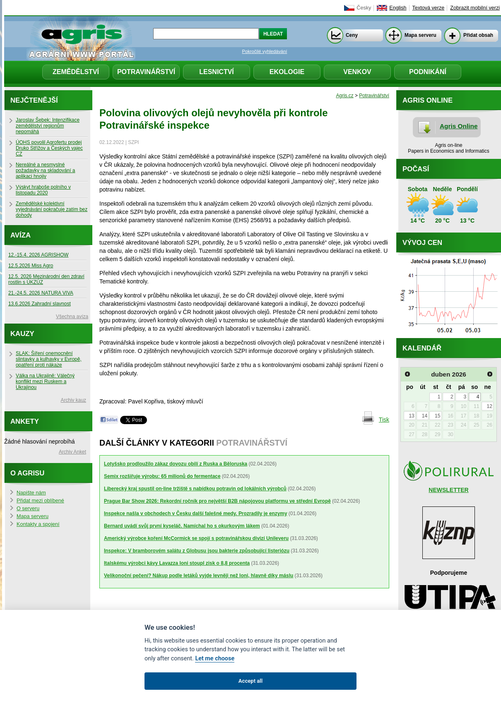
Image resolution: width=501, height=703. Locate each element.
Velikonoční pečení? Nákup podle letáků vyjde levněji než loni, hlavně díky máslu (198, 575)
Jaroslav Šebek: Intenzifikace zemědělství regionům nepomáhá (47, 125)
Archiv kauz (73, 400)
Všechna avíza (72, 316)
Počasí (415, 169)
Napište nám (31, 493)
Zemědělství (76, 71)
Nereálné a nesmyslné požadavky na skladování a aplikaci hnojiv (45, 170)
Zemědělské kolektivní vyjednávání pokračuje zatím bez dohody (51, 209)
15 (437, 416)
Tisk (384, 419)
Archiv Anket (72, 452)
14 (424, 416)
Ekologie (287, 71)
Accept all (250, 681)
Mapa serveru (420, 35)
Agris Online (459, 126)
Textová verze (428, 8)
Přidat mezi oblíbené (40, 501)
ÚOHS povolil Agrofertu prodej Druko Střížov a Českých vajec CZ (49, 148)
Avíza (20, 235)
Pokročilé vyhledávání (264, 51)
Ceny (352, 35)
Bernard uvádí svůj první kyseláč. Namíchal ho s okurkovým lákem (182, 526)
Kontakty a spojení (38, 524)
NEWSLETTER (448, 490)
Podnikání (427, 71)
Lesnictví (216, 71)
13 (411, 416)
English (397, 8)
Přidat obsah (478, 35)
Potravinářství (146, 71)
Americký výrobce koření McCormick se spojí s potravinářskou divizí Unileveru (196, 538)
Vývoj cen (422, 243)
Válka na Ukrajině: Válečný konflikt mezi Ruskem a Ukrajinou (45, 381)
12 (489, 406)
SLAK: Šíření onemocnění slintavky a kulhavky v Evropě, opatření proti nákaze (49, 359)
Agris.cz (344, 95)
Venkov (357, 71)
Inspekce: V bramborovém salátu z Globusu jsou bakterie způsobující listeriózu (196, 551)
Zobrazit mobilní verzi (475, 8)
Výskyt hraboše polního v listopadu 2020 (43, 190)
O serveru (28, 508)
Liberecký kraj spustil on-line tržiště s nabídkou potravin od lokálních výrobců (195, 489)
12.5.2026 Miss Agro (30, 266)
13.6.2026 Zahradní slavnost (39, 304)
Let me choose (214, 658)
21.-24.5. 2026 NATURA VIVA (40, 293)
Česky (363, 8)
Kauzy (22, 334)
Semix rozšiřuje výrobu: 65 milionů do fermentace (162, 476)
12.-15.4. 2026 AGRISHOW (38, 255)
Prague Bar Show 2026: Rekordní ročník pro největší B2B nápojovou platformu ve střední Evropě (217, 501)
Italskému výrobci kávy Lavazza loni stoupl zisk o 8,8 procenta (177, 563)
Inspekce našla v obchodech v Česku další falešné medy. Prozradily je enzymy (195, 513)
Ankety (24, 421)
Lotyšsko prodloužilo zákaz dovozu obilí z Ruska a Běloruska (175, 464)
